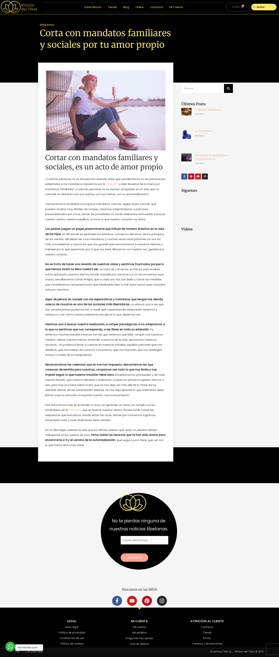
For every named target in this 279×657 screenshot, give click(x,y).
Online (139, 7)
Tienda (112, 7)
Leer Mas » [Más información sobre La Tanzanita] (200, 135)
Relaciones (47, 25)
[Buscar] (228, 88)
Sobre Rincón (92, 7)
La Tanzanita (203, 131)
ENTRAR (258, 7)
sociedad (112, 184)
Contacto (156, 7)
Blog (126, 7)
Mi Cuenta (176, 7)
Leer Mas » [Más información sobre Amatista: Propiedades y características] (200, 163)
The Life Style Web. (29, 651)
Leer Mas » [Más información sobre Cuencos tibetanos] (200, 114)
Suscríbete (134, 557)
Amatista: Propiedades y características (211, 157)
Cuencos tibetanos (208, 109)
